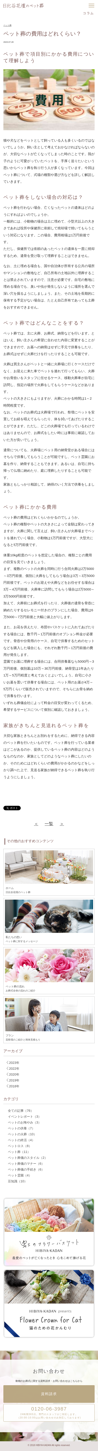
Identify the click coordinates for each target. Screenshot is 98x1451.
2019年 (12, 1080)
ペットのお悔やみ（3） (24, 1122)
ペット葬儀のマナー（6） (26, 1163)
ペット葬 (7, 25)
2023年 (12, 1063)
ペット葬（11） (19, 1152)
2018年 (12, 1086)
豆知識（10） (17, 1181)
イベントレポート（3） (24, 1116)
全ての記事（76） (21, 1110)
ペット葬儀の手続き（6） (26, 1169)
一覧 (49, 823)
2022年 (12, 1068)
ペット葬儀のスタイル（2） (28, 1157)
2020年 (12, 1074)
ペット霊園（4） (20, 1175)
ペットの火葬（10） (22, 1134)
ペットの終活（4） (21, 1140)
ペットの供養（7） (21, 1128)
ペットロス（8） (20, 1146)
